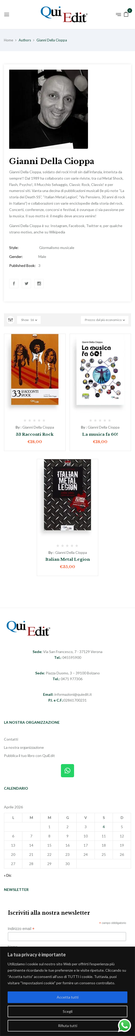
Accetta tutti (68, 997)
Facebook (14, 283)
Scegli (67, 1011)
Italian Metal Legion (67, 559)
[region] (67, 991)
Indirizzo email (21, 928)
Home (8, 40)
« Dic (8, 875)
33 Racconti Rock (35, 434)
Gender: (16, 256)
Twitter (26, 283)
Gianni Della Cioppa (38, 427)
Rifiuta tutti (67, 1025)
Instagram (39, 283)
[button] (126, 14)
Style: (14, 247)
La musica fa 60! (100, 434)
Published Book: (22, 265)
